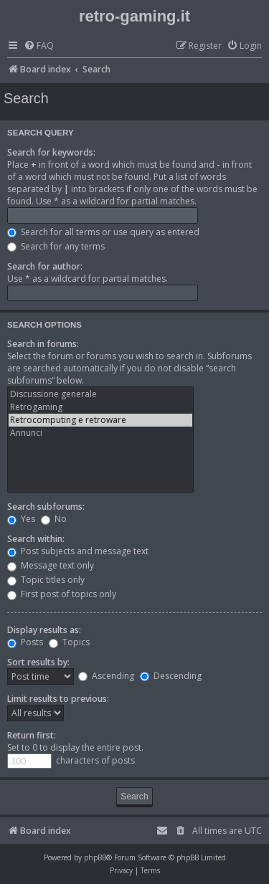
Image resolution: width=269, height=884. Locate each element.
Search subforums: (46, 506)
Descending (171, 676)
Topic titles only (46, 580)
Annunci (100, 433)
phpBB (95, 857)
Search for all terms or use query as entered (103, 232)
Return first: (31, 735)
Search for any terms (56, 246)
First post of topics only (61, 594)
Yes (21, 519)
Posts (25, 642)
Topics (69, 642)
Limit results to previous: (58, 699)
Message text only (50, 565)
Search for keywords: (51, 152)
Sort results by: (38, 662)
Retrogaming (100, 407)
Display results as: (44, 630)
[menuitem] (39, 46)
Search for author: (44, 266)
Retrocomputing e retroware (100, 420)
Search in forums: (43, 344)
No (54, 519)
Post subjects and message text (77, 551)
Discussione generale (100, 394)
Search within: (36, 539)
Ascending (106, 676)
